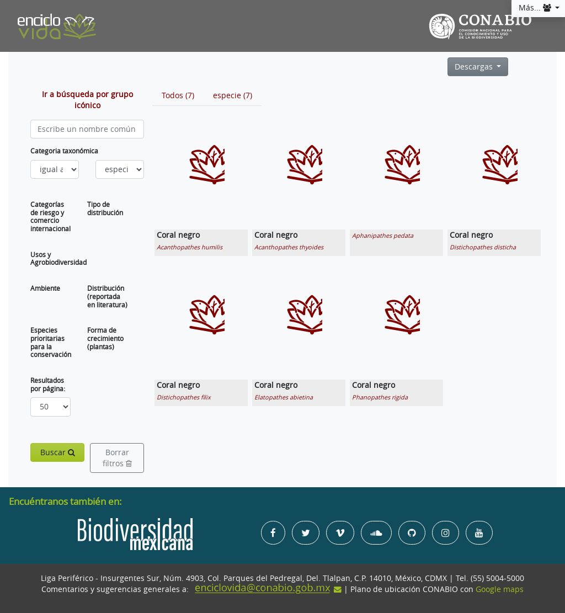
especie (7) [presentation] (232, 95)
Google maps (500, 589)
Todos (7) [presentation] (178, 95)
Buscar (57, 452)
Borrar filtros (117, 457)
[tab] (178, 95)
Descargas (475, 67)
